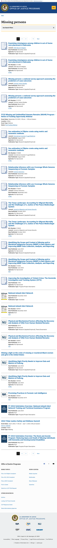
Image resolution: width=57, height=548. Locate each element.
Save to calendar (5, 425)
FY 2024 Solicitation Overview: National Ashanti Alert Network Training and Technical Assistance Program (29, 407)
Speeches (31, 484)
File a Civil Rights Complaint (8, 473)
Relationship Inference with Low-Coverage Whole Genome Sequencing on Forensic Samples (31, 168)
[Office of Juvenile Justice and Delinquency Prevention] (17, 531)
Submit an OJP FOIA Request (8, 488)
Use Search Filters (8, 27)
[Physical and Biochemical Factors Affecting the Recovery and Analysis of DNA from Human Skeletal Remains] (4, 322)
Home (2, 15)
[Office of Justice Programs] (4, 7)
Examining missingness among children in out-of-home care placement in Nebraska (30, 44)
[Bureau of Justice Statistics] (28, 526)
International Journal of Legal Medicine (24, 136)
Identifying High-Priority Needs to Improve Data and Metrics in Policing (29, 362)
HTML (10, 72)
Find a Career (4, 484)
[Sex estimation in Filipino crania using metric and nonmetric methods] (4, 137)
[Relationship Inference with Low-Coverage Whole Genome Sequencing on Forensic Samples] (4, 173)
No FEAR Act (49, 539)
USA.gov (33, 543)
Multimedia (32, 477)
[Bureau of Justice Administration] (17, 525)
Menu (54, 7)
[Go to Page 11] (33, 39)
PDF (9, 271)
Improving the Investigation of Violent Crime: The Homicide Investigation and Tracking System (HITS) (32, 279)
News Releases (33, 481)
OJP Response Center (6, 504)
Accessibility (6, 539)
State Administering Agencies (9, 508)
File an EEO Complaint (7, 481)
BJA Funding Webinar (11, 125)
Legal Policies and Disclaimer (37, 539)
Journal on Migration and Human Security (25, 209)
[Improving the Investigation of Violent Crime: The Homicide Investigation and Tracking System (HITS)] (4, 284)
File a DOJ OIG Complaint (8, 477)
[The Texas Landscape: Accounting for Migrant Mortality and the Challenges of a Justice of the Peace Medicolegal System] (4, 209)
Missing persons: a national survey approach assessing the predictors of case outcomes (31, 80)
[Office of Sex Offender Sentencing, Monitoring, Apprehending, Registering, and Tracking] (39, 531)
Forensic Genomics (18, 172)
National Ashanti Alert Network (20, 293)
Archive (3, 497)
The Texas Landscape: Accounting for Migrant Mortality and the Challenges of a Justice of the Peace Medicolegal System (31, 205)
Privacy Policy (24, 539)
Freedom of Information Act (22, 543)
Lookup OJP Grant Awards (8, 501)
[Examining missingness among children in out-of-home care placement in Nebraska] (4, 49)
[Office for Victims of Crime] (28, 531)
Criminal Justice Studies (20, 83)
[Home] (25, 7)
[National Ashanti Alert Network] (4, 296)
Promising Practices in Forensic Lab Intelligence (27, 393)
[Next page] (39, 39)
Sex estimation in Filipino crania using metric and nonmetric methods (28, 132)
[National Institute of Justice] (39, 525)
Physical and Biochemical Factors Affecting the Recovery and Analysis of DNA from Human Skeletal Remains (31, 322)
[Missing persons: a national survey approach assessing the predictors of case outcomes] (4, 85)
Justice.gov (39, 543)
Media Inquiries (33, 473)
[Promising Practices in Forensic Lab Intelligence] (4, 395)
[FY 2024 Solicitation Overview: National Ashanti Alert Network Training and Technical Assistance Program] (4, 409)
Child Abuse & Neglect (19, 48)
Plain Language (15, 539)
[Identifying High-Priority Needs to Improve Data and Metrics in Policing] (4, 363)
